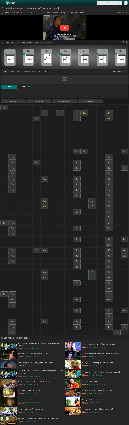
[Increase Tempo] (18, 42)
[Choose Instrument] (45, 71)
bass (40, 71)
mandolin (27, 71)
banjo (34, 71)
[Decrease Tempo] (2, 42)
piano (12, 71)
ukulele (19, 71)
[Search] (120, 3)
